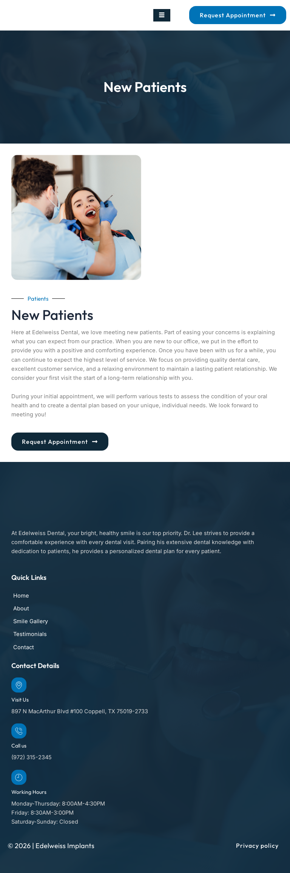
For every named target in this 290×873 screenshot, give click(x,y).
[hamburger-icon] (161, 15)
